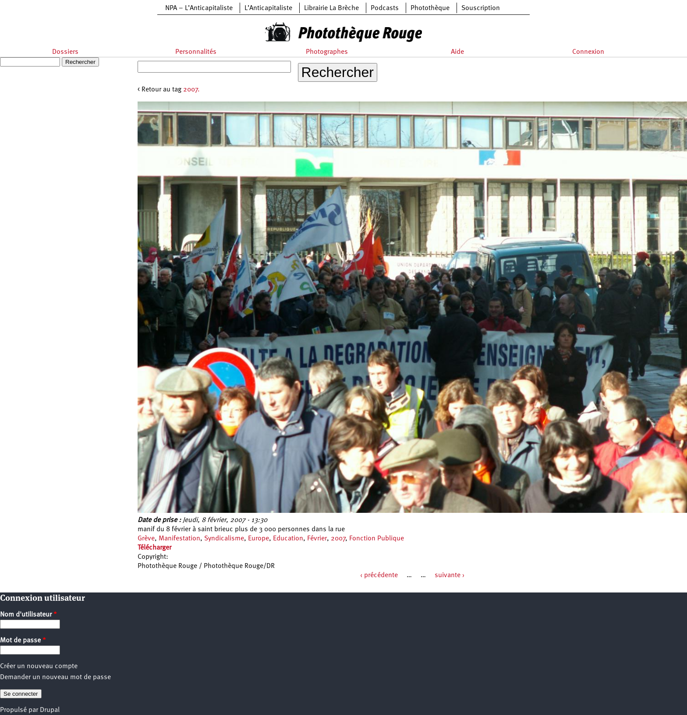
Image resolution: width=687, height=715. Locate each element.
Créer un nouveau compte (39, 666)
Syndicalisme (224, 538)
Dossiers (65, 52)
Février (317, 538)
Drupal (50, 710)
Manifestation (179, 538)
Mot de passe (23, 640)
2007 (338, 538)
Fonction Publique (376, 538)
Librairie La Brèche (331, 8)
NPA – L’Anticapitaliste (199, 8)
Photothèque (430, 8)
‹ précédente (379, 575)
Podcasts (385, 8)
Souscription (480, 8)
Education (288, 538)
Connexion (588, 52)
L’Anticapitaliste (268, 8)
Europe (258, 538)
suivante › (449, 575)
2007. (191, 89)
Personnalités (195, 52)
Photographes (327, 52)
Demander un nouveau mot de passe (55, 677)
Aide (457, 52)
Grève (146, 538)
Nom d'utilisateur (28, 614)
